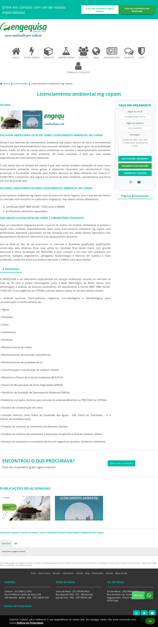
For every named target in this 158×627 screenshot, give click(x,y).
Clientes (79, 573)
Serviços (56, 573)
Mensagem (135, 134)
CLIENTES (83, 53)
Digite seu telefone (134, 123)
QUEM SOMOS (32, 53)
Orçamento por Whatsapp (134, 166)
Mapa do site (121, 573)
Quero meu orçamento (121, 463)
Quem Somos (44, 573)
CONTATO (129, 53)
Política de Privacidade (30, 623)
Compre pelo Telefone (135, 173)
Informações (97, 573)
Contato (109, 573)
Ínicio (33, 573)
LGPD (141, 53)
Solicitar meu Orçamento (135, 158)
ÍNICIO (16, 53)
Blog (96, 53)
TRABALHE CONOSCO (78, 67)
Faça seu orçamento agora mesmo (100, 9)
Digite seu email (135, 111)
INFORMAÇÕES (112, 53)
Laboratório (68, 573)
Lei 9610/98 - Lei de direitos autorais (19, 565)
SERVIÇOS (48, 53)
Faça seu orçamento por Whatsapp (137, 9)
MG (15, 543)
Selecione (6, 543)
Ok (150, 621)
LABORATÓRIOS (66, 53)
